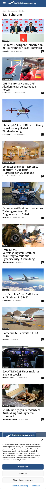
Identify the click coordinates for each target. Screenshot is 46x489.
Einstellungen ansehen (23, 480)
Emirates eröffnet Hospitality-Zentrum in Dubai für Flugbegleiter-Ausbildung (21, 169)
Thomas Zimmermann (9, 419)
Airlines (5, 204)
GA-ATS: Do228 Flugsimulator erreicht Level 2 (20, 373)
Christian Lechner (8, 262)
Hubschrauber (7, 79)
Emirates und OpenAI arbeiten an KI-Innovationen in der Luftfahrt (22, 46)
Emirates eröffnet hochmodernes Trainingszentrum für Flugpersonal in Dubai (22, 211)
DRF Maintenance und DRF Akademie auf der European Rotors (19, 86)
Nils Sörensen (6, 93)
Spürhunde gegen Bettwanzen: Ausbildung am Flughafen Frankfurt (21, 413)
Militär (5, 245)
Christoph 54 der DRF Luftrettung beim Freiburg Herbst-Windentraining (22, 128)
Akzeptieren (23, 467)
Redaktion (5, 51)
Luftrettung (6, 121)
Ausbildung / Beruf (8, 162)
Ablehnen (23, 473)
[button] (42, 440)
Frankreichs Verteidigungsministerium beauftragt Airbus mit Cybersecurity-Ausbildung (18, 254)
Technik (5, 367)
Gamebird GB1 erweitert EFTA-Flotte (21, 334)
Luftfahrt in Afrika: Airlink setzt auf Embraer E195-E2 (21, 296)
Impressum (36, 486)
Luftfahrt (6, 41)
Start (4, 11)
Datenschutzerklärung (20, 486)
